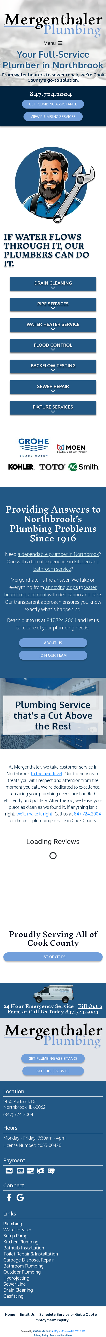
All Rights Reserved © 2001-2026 (68, 1331)
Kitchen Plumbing (20, 1242)
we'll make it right (34, 814)
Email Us (27, 1314)
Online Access (42, 1331)
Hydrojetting (16, 1278)
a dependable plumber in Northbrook (58, 554)
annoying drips (61, 587)
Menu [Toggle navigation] (52, 43)
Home (10, 1314)
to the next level (46, 773)
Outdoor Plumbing (22, 1272)
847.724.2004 (51, 94)
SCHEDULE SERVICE (53, 1071)
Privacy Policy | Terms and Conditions (53, 1335)
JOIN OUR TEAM (53, 655)
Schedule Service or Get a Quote (68, 1314)
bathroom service (52, 569)
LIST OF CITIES (53, 957)
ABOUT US (53, 643)
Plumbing (12, 1223)
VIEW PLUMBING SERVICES (53, 116)
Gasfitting (13, 1296)
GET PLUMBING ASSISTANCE (53, 104)
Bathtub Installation (23, 1248)
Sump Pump (15, 1236)
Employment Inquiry (51, 1320)
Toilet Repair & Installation (30, 1254)
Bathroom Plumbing (23, 1266)
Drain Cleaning (18, 1290)
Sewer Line (14, 1284)
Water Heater (17, 1229)
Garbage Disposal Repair (28, 1260)
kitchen (82, 561)
